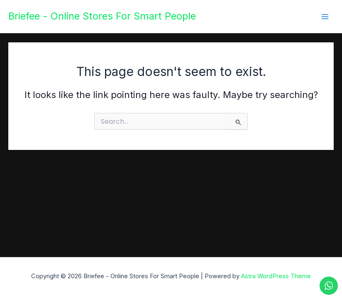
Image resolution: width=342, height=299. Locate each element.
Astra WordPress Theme (276, 276)
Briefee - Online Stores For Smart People (102, 16)
